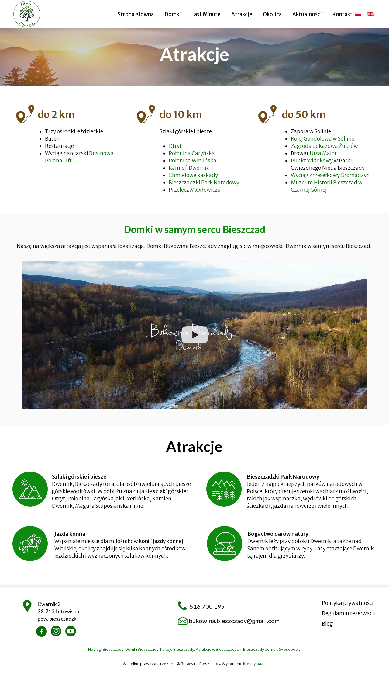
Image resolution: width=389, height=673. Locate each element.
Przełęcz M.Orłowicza (195, 190)
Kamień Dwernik (189, 168)
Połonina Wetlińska (192, 160)
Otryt (175, 146)
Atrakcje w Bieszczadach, (219, 649)
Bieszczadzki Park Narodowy (204, 182)
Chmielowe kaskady (193, 175)
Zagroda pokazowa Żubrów (324, 146)
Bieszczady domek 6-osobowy (272, 649)
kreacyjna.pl (254, 663)
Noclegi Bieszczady (105, 649)
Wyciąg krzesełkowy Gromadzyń (331, 175)
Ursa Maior (323, 153)
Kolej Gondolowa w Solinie (322, 138)
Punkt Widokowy (312, 160)
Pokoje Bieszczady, (178, 649)
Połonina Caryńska (192, 153)
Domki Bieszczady (141, 649)
